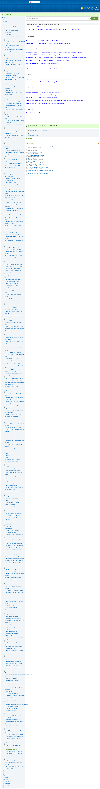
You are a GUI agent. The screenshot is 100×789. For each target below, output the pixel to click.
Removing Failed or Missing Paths (11, 699)
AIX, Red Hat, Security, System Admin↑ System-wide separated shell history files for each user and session (14, 204)
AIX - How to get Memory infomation (12, 631)
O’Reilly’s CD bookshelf (9, 524)
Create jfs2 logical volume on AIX (11, 358)
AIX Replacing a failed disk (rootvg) (12, 461)
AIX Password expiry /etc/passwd (11, 69)
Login (26, 1)
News (11, 1)
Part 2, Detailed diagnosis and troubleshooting (14, 734)
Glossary (15, 1)
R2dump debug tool (9, 34)
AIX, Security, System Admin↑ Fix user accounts (14, 189)
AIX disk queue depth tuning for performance (14, 49)
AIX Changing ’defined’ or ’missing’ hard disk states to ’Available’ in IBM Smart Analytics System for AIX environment (15, 174)
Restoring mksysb (8, 691)
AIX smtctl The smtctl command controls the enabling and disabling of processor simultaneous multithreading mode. (15, 382)
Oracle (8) (6, 777)
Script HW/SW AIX (8, 635)
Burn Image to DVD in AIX (10, 438)
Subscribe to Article (32, 130)
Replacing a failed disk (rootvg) (11, 757)
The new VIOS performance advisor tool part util (14, 127)
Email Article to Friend (33, 135)
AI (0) (5, 19)
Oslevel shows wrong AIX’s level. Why (12, 281)
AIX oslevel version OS (9, 242)
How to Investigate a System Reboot (12, 496)
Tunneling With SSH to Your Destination (13, 682)
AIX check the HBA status (10, 729)
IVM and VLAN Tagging (9, 717)
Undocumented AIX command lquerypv (13, 494)
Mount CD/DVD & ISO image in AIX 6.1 (12, 476)
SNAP (6, 453)
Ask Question (21, 1)
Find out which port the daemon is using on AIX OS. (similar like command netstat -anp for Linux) (14, 348)
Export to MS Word (44, 133)
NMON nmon (8, 245)
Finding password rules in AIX (11, 712)
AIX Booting (7, 260)
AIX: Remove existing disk (10, 648)
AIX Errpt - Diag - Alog (9, 274)
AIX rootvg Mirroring (9, 758)
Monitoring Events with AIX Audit (11, 665)
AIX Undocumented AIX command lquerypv (13, 466)
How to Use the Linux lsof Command (12, 75)
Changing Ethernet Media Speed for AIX (13, 247)
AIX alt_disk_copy (8, 90)
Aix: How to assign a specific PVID (11, 371)
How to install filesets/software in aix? (12, 64)
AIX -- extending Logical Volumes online (13, 279)
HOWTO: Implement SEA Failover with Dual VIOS (14, 120)
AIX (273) (6, 21)
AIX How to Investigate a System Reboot (13, 459)
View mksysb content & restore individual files (14, 487)
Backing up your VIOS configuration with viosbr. (14, 715)
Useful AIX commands (9, 566)
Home (3, 14)
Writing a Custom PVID (9, 369)
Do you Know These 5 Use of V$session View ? (14, 545)
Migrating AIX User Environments (11, 693)
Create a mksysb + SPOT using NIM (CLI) (13, 463)
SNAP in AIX (7, 455)
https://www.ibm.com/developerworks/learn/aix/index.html (16, 704)
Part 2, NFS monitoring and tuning (11, 641)
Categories (7, 14)
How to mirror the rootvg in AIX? (11, 749)
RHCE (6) (6, 779)
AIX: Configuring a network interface (12, 659)
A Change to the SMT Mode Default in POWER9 (14, 378)
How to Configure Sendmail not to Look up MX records (39, 167)
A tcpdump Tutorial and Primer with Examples (14, 567)
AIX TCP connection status (10, 58)
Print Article (31, 133)
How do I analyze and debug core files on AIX (14, 326)
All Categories (4, 17)
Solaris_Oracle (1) (7, 787)
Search (8, 1)
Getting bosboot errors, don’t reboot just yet (13, 270)
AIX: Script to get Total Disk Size (11, 571)
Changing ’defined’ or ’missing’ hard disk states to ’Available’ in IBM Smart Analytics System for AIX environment (14, 423)
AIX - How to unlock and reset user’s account (13, 618)
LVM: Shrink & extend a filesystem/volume (13, 646)
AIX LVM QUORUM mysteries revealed (12, 178)
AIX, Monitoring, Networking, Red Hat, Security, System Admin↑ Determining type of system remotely (14, 210)
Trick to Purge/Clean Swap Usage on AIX (13, 405)
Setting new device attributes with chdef (13, 157)
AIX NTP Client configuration (10, 481)
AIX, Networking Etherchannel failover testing (14, 240)
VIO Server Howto (8, 581)
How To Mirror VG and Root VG (11, 760)
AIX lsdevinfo (7, 141)
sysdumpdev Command (10, 504)
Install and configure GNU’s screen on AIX (13, 332)
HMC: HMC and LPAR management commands (14, 650)
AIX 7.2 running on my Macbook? (11, 139)
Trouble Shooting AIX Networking (11, 727)
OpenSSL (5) (6, 775)
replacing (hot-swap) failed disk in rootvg (13, 427)
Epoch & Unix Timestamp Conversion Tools (13, 543)
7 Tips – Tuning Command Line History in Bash (14, 66)
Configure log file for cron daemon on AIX (13, 352)
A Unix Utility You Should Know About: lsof (13, 249)
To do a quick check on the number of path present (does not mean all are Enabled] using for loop (14, 609)
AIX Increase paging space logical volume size (14, 465)
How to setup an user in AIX (10, 710)
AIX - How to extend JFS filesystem (11, 616)
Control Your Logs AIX (9, 697)
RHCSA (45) (6, 781)
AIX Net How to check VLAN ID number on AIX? (14, 391)
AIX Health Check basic (9, 605)
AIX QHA (7, 148)
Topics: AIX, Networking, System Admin (12, 182)
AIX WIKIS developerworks (10, 564)
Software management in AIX (11, 538)
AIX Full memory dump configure (11, 498)
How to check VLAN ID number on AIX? (12, 719)
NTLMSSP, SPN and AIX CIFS (10, 569)
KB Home (3, 1)
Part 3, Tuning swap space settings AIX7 (13, 103)
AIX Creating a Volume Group (11, 468)
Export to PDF (43, 130)
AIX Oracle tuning (8, 71)
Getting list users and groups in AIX (12, 708)
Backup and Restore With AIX (11, 743)
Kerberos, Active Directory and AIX (12, 532)
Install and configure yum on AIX (11, 283)
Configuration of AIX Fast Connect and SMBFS (14, 562)
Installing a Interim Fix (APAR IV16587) (12, 470)
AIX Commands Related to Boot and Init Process (14, 259)
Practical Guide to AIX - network (11, 433)
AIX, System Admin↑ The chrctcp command (13, 184)
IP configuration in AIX (9, 483)
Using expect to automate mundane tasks (13, 129)
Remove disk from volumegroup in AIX (12, 257)
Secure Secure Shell (9, 39)
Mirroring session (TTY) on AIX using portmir (14, 345)
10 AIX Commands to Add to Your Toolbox (13, 738)
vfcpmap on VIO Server (9, 122)
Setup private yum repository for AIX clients (13, 285)
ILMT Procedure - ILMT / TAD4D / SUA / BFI (13, 68)
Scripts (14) (6, 785)
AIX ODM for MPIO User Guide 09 (11, 386)
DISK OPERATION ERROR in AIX (11, 298)
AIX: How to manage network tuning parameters (14, 599)
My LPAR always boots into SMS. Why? (12, 268)
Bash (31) (6, 770)
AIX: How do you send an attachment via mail (14, 590)
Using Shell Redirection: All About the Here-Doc (14, 695)
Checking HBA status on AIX (10, 420)
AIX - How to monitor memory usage (12, 629)
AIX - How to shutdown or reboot (11, 614)
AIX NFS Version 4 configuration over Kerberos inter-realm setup (41, 170)
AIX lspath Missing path (9, 418)
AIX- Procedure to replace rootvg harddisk (13, 255)
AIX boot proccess (8, 262)
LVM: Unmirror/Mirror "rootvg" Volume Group (14, 766)
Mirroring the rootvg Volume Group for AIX (13, 751)
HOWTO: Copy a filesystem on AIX (11, 706)
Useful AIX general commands (11, 244)
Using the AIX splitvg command (11, 142)
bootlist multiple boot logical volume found (13, 264)
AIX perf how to (8, 457)
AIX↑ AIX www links (9, 180)
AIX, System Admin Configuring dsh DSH (13, 225)
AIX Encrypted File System (10, 489)
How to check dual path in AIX (11, 612)
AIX (11, 14)
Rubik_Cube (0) (7, 783)
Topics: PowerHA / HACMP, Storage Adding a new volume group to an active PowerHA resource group (14, 154)
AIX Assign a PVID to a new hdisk (11, 485)
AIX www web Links (9, 227)
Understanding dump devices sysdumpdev (13, 511)
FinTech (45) (6, 772)
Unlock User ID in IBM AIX (10, 714)
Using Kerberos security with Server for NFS (13, 530)
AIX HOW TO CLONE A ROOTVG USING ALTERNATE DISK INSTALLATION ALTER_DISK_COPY (12, 83)
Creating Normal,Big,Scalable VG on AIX (13, 377)
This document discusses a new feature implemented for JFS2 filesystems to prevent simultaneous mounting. (13, 165)
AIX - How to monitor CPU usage (11, 627)
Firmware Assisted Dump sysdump (12, 502)
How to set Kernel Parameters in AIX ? (12, 73)
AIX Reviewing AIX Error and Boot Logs (12, 272)
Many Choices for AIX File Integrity (12, 680)
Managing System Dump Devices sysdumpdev (14, 509)
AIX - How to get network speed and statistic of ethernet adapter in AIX (42, 146)
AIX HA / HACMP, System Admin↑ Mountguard (14, 150)
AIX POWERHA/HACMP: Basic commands (13, 661)
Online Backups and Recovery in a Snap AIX (13, 663)
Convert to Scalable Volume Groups (12, 678)
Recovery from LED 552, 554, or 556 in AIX (13, 266)
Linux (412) (6, 773)
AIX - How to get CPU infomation (11, 633)
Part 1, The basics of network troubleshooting (14, 736)
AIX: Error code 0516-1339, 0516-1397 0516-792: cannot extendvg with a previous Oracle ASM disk (14, 365)
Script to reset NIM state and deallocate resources (38, 173)
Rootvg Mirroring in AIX (9, 768)
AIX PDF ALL (7, 500)
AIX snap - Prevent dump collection (12, 451)
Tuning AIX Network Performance (11, 725)
